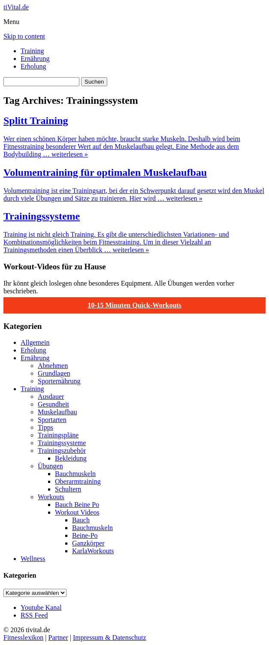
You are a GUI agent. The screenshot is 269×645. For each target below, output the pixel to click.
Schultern (68, 489)
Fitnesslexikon (23, 637)
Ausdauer (51, 396)
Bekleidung (71, 458)
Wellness (33, 558)
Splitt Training (35, 120)
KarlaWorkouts (93, 551)
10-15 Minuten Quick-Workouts (134, 305)
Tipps (45, 427)
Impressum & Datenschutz (109, 637)
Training (32, 50)
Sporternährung (59, 381)
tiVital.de (16, 7)
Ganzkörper (88, 543)
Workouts (51, 496)
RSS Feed (34, 615)
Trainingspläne (58, 435)
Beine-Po (85, 535)
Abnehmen (53, 365)
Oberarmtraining (78, 481)
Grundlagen (54, 373)
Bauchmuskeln (75, 473)
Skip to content (24, 36)
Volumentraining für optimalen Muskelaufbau (105, 172)
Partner (58, 637)
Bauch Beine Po (77, 504)
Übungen (50, 466)
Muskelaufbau (57, 412)
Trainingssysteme (41, 216)
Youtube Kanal (41, 607)
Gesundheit (53, 404)
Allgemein (35, 342)
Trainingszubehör (62, 450)
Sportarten (52, 419)
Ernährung (35, 58)
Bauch (81, 520)
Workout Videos (77, 512)
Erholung (33, 66)
